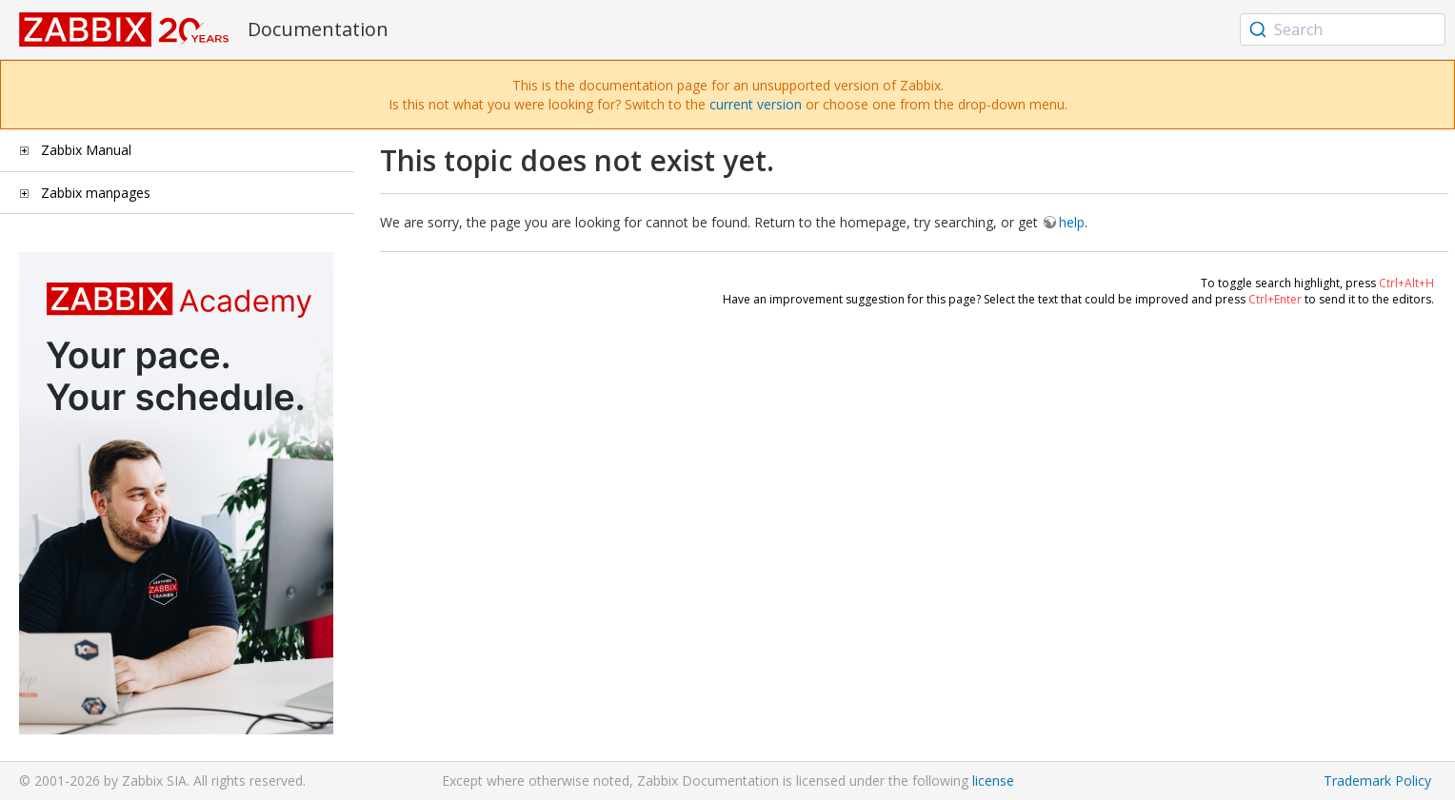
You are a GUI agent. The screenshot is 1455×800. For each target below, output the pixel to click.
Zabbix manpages (95, 193)
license (993, 780)
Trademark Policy (1377, 780)
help (1072, 222)
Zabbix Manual (86, 150)
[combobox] (1342, 29)
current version (755, 104)
